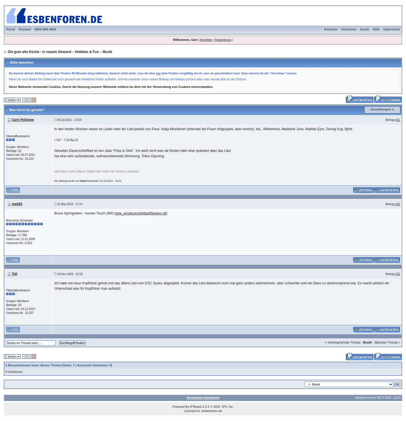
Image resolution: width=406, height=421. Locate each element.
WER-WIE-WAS (45, 29)
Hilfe (376, 29)
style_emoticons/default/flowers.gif (140, 213)
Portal (10, 29)
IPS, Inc (227, 406)
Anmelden (206, 39)
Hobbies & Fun (87, 52)
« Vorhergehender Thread (342, 342)
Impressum (391, 29)
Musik (107, 52)
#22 (397, 204)
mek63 (17, 204)
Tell (14, 274)
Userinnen (348, 29)
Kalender (331, 29)
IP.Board (196, 406)
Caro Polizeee (23, 120)
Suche (364, 29)
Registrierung (223, 39)
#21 (397, 119)
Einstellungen (381, 109)
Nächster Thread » (387, 342)
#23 (397, 274)
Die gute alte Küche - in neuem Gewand (39, 52)
